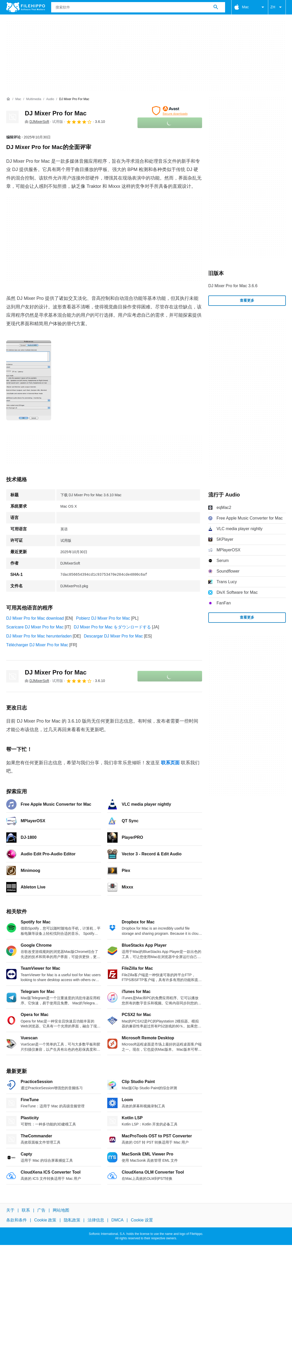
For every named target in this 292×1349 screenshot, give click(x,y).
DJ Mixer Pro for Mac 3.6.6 (232, 286)
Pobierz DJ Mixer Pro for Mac (103, 618)
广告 (41, 1210)
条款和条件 (16, 1220)
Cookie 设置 (142, 1220)
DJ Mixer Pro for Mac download (35, 618)
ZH (276, 7)
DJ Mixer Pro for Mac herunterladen (39, 636)
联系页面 (170, 762)
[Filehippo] (25, 7)
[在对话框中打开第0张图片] (28, 380)
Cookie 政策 (45, 1220)
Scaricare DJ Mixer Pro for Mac (35, 627)
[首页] (8, 99)
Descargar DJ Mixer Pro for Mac (113, 636)
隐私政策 (72, 1220)
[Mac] (18, 99)
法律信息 (96, 1220)
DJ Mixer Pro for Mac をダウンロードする (112, 627)
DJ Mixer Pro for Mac (56, 113)
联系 (26, 1210)
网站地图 (61, 1210)
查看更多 (247, 300)
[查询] (138, 7)
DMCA (117, 1220)
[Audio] (50, 99)
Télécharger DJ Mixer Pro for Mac (37, 645)
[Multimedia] (33, 99)
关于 (10, 1210)
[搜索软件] (216, 7)
